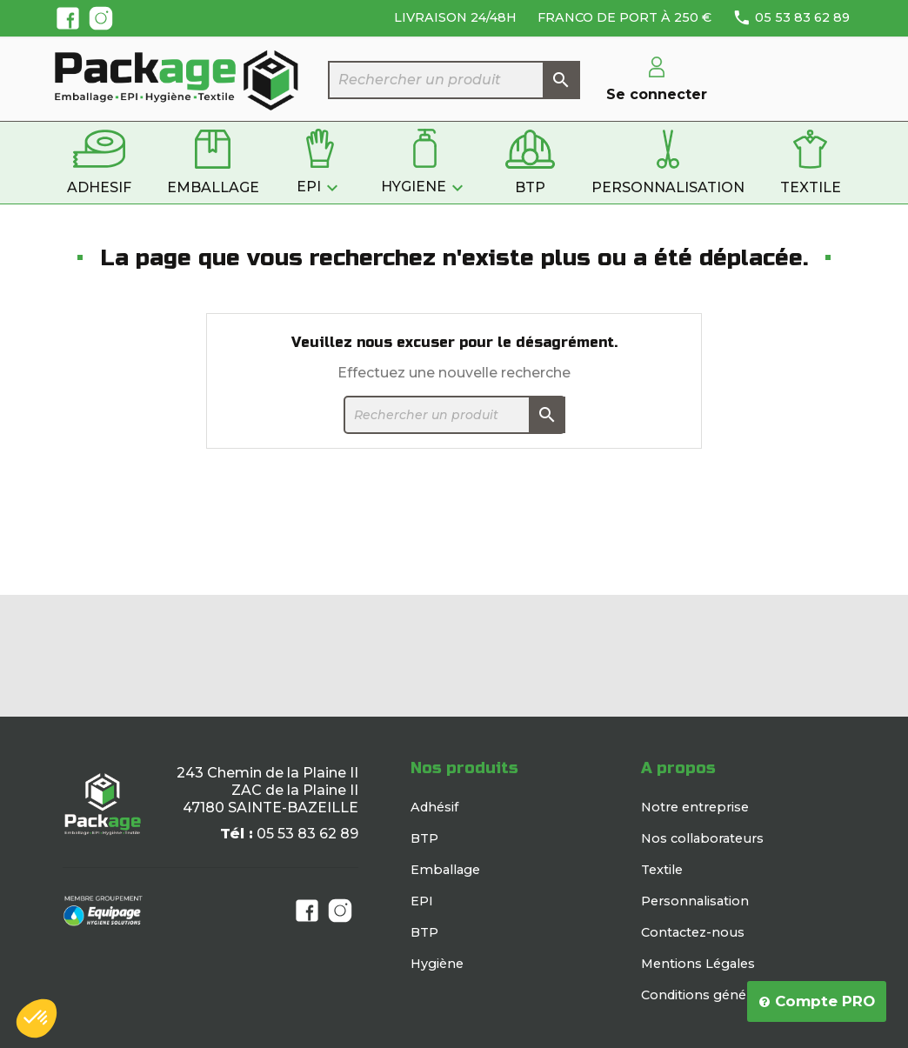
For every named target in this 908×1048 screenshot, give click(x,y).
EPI (422, 901)
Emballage (445, 870)
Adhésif (434, 807)
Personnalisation (695, 901)
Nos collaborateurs (702, 838)
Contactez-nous (692, 932)
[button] (36, 1018)
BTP (424, 838)
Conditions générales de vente (738, 995)
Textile (662, 870)
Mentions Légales (698, 963)
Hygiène (437, 963)
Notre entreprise (695, 807)
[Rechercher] (454, 80)
